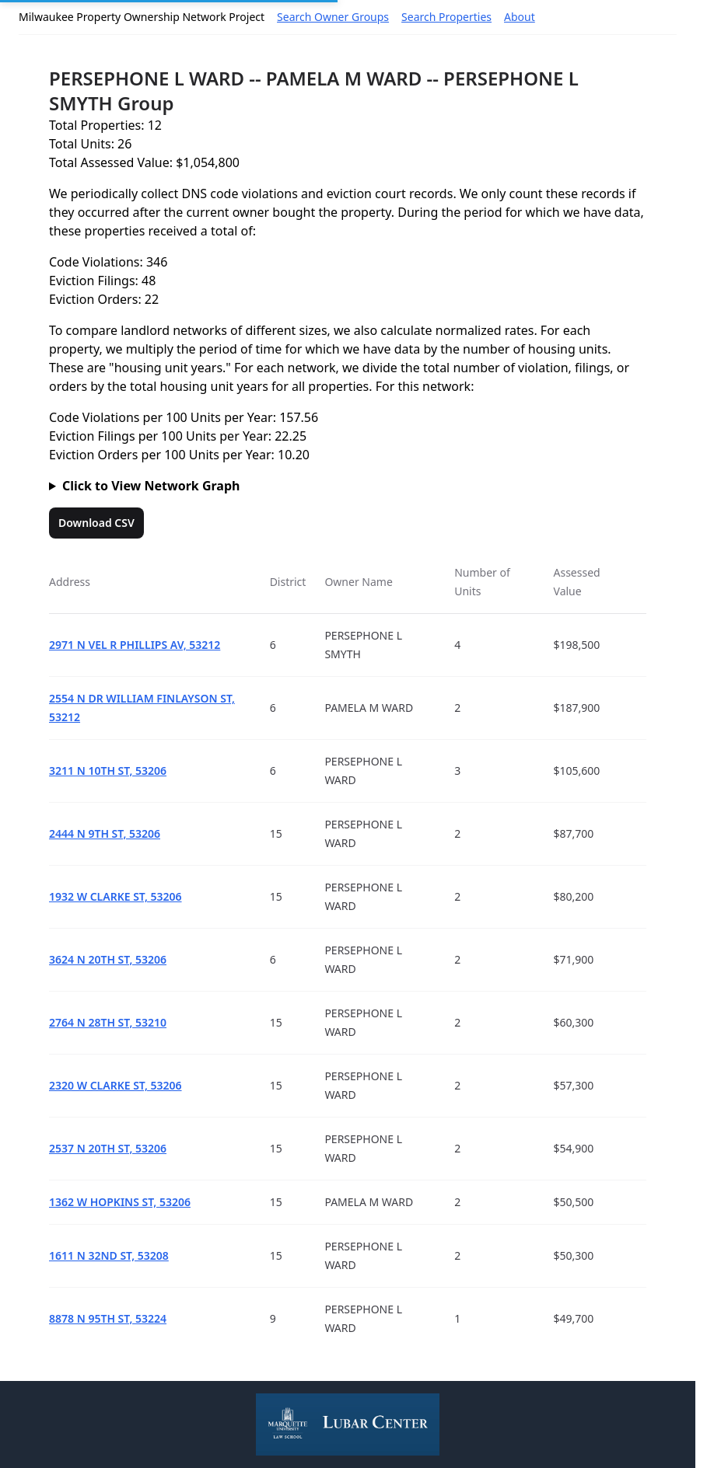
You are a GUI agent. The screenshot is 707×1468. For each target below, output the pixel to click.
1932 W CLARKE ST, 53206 (115, 896)
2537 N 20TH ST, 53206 (107, 1148)
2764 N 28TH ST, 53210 (107, 1022)
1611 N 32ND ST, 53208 (109, 1255)
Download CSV (96, 522)
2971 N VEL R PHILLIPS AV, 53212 (134, 644)
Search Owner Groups (333, 16)
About (519, 16)
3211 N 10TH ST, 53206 (107, 770)
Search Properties (446, 16)
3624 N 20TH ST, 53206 (107, 959)
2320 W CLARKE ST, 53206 (115, 1085)
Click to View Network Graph (151, 485)
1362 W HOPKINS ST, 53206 (120, 1201)
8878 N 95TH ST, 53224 (107, 1318)
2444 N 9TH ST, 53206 (104, 833)
